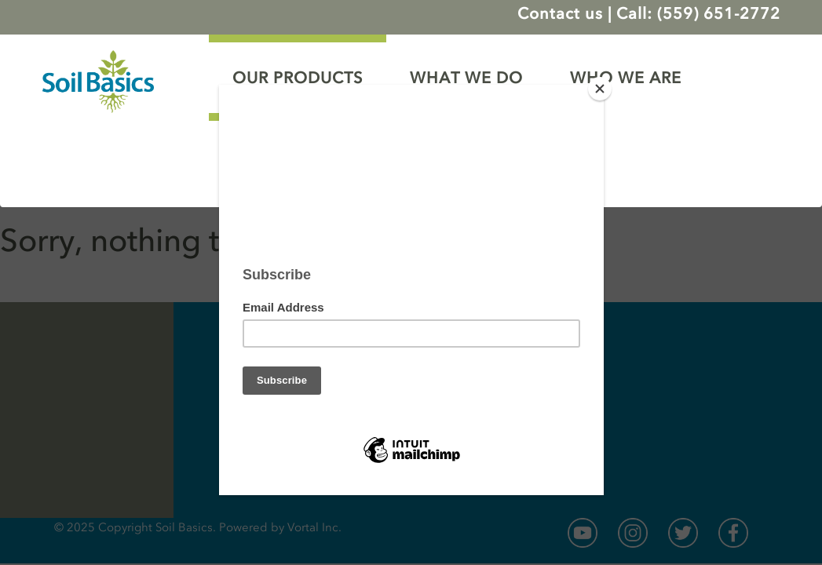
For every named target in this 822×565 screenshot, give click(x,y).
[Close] (600, 88)
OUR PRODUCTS (297, 77)
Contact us (560, 13)
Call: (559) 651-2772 (698, 13)
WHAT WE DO (466, 77)
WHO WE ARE (625, 77)
